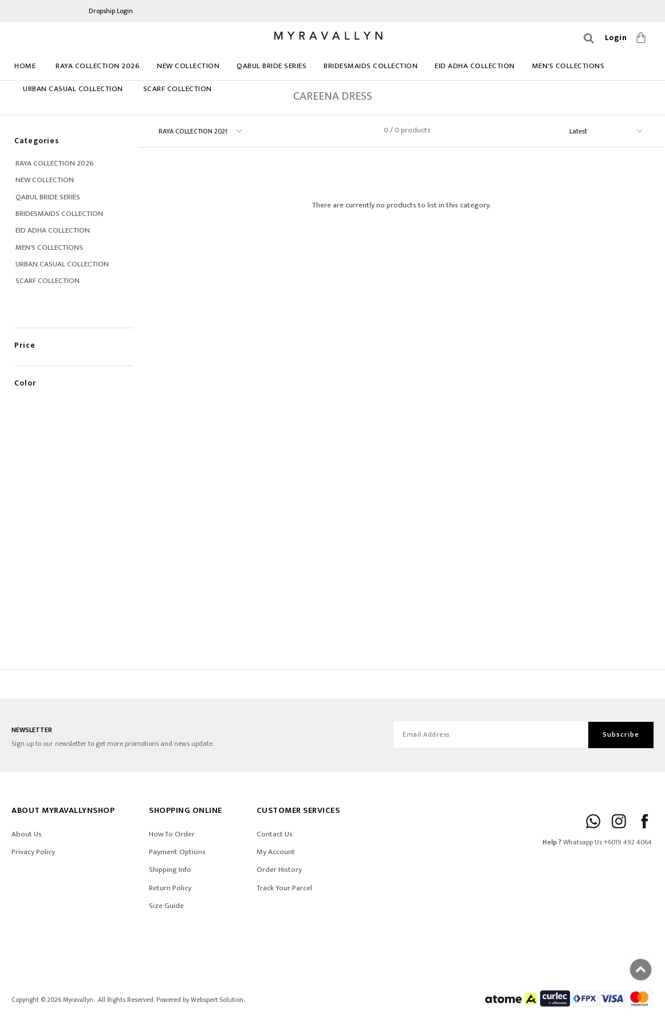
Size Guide (166, 905)
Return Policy (170, 888)
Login (616, 37)
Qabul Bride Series (271, 66)
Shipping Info (170, 869)
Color (25, 371)
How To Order (172, 834)
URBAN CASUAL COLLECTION (73, 88)
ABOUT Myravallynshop (63, 810)
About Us (26, 834)
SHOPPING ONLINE (185, 810)
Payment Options (177, 852)
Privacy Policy (33, 852)
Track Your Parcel (284, 888)
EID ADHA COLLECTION (475, 66)
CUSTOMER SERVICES (298, 810)
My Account (276, 852)
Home (25, 66)
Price (25, 333)
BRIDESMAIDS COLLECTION (371, 66)
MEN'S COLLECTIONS (568, 66)
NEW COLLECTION (188, 66)
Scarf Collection (177, 88)
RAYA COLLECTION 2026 (98, 66)
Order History (279, 869)
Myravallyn (78, 999)
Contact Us (275, 834)
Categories (36, 141)
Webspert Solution (217, 999)
